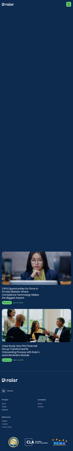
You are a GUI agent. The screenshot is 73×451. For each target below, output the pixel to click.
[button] (68, 4)
